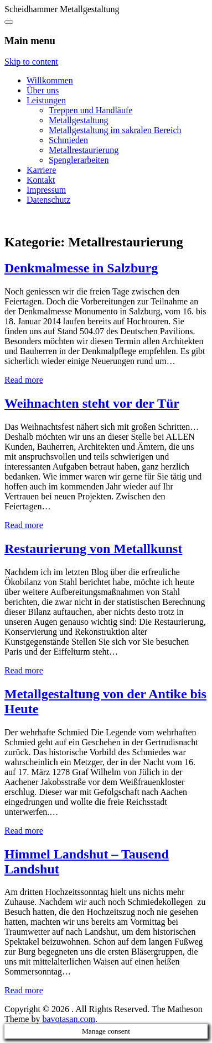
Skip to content (31, 61)
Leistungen (46, 100)
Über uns (43, 90)
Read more (23, 379)
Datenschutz (48, 199)
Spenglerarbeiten (78, 160)
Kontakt (41, 180)
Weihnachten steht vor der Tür (91, 403)
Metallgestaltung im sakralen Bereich (115, 130)
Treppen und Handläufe (90, 110)
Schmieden (68, 140)
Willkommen (50, 80)
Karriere (41, 170)
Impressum (46, 189)
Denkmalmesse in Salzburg (81, 268)
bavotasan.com (68, 1019)
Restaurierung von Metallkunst (93, 548)
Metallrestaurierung (83, 150)
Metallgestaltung (78, 120)
